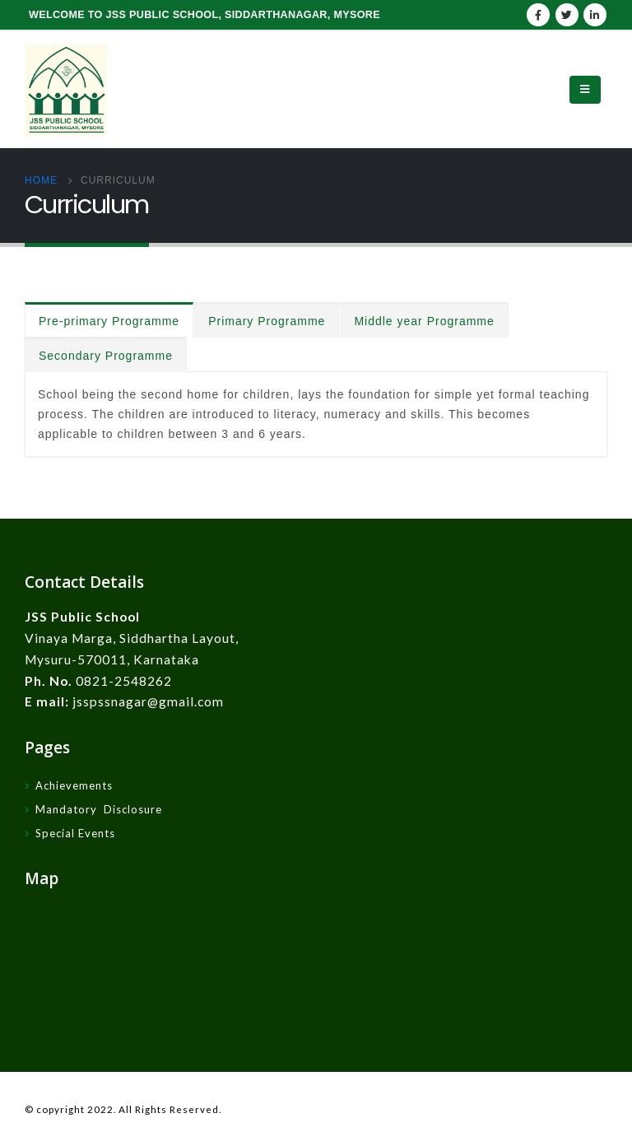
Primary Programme (266, 321)
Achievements (74, 785)
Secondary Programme (106, 355)
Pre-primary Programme (109, 321)
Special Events (75, 833)
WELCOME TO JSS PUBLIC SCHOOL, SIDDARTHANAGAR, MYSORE (204, 15)
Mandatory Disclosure (98, 809)
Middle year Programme (424, 321)
